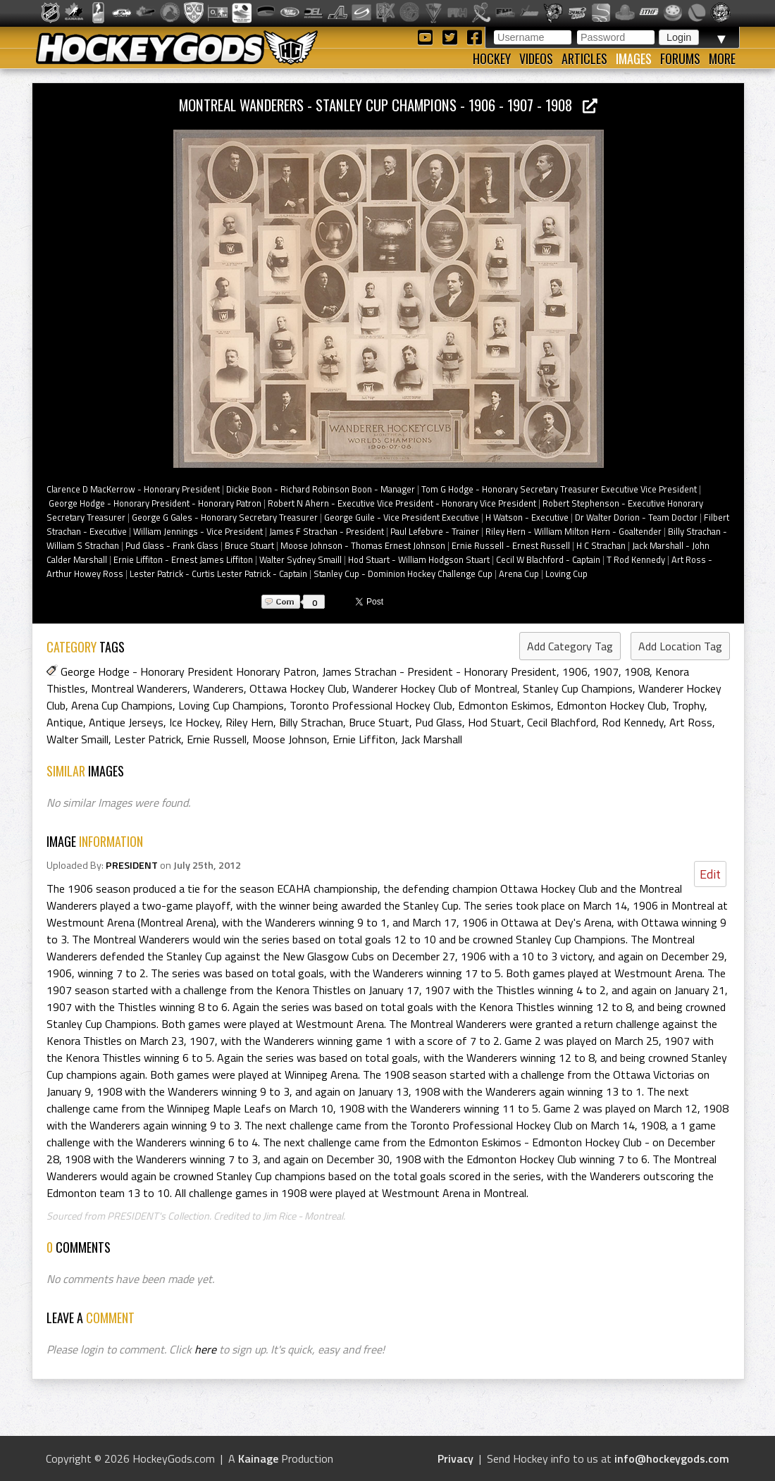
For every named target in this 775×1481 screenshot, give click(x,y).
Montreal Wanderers (139, 688)
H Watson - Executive (527, 517)
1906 (575, 671)
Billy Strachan (311, 722)
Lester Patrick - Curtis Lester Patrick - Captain (218, 573)
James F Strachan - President (326, 531)
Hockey (492, 58)
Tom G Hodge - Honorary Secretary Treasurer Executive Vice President (559, 489)
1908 (637, 671)
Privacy (455, 1458)
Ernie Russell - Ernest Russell (511, 545)
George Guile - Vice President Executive (401, 517)
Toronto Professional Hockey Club (371, 705)
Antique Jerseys (126, 722)
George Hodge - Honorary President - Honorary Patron (155, 503)
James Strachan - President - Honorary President (439, 671)
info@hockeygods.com (671, 1458)
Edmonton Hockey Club (611, 705)
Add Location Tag (680, 646)
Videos (536, 58)
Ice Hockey (194, 722)
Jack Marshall (431, 739)
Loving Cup (566, 573)
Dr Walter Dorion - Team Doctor (636, 517)
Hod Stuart (494, 722)
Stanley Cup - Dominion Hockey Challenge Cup (403, 573)
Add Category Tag (570, 646)
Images (634, 58)
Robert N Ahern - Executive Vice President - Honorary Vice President (402, 503)
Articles (584, 58)
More (722, 58)
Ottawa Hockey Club (298, 688)
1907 (606, 671)
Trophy (688, 705)
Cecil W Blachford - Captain (548, 559)
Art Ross (690, 722)
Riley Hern (249, 722)
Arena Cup (519, 573)
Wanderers (218, 688)
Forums (680, 58)
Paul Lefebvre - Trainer (434, 531)
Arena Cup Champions (122, 705)
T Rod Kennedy (636, 559)
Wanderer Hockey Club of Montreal (434, 688)
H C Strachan (601, 545)
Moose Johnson (289, 739)
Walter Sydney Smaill (300, 559)
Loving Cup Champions (231, 705)
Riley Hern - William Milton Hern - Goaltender (573, 531)
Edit (710, 874)
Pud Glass (438, 722)
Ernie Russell (217, 739)
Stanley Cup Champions (578, 688)
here (205, 1349)
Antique (64, 722)
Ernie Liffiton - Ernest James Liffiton (183, 559)
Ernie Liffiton (364, 739)
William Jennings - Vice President (198, 531)
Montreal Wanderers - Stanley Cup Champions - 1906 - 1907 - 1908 (388, 105)
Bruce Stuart (249, 545)
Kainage (258, 1458)
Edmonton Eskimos (504, 705)
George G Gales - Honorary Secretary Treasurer (225, 517)
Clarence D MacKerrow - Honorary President (133, 489)
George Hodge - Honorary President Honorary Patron (188, 671)
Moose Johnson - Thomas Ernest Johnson (362, 545)
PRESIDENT (132, 865)
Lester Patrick (147, 739)
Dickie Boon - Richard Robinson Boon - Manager (320, 489)
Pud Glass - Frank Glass (171, 545)
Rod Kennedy (633, 722)
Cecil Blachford (561, 722)
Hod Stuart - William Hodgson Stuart (419, 559)
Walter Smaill (77, 739)
